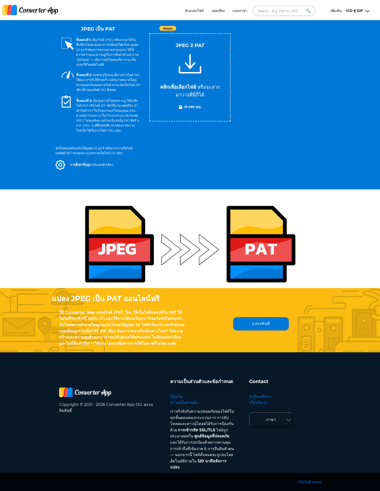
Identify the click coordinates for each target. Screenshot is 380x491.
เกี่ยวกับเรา (258, 402)
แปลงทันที (261, 323)
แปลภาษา (239, 10)
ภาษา (271, 419)
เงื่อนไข (176, 396)
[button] (60, 165)
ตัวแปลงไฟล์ (194, 10)
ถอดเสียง (218, 10)
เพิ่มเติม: (346, 10)
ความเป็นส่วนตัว (184, 402)
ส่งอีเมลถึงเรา (260, 396)
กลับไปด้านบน (309, 482)
